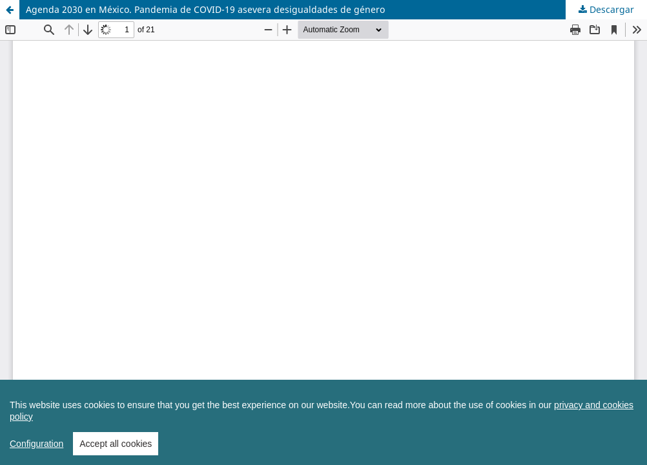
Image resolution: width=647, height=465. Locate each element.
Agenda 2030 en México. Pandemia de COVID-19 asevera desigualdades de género (205, 9)
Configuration (36, 455)
